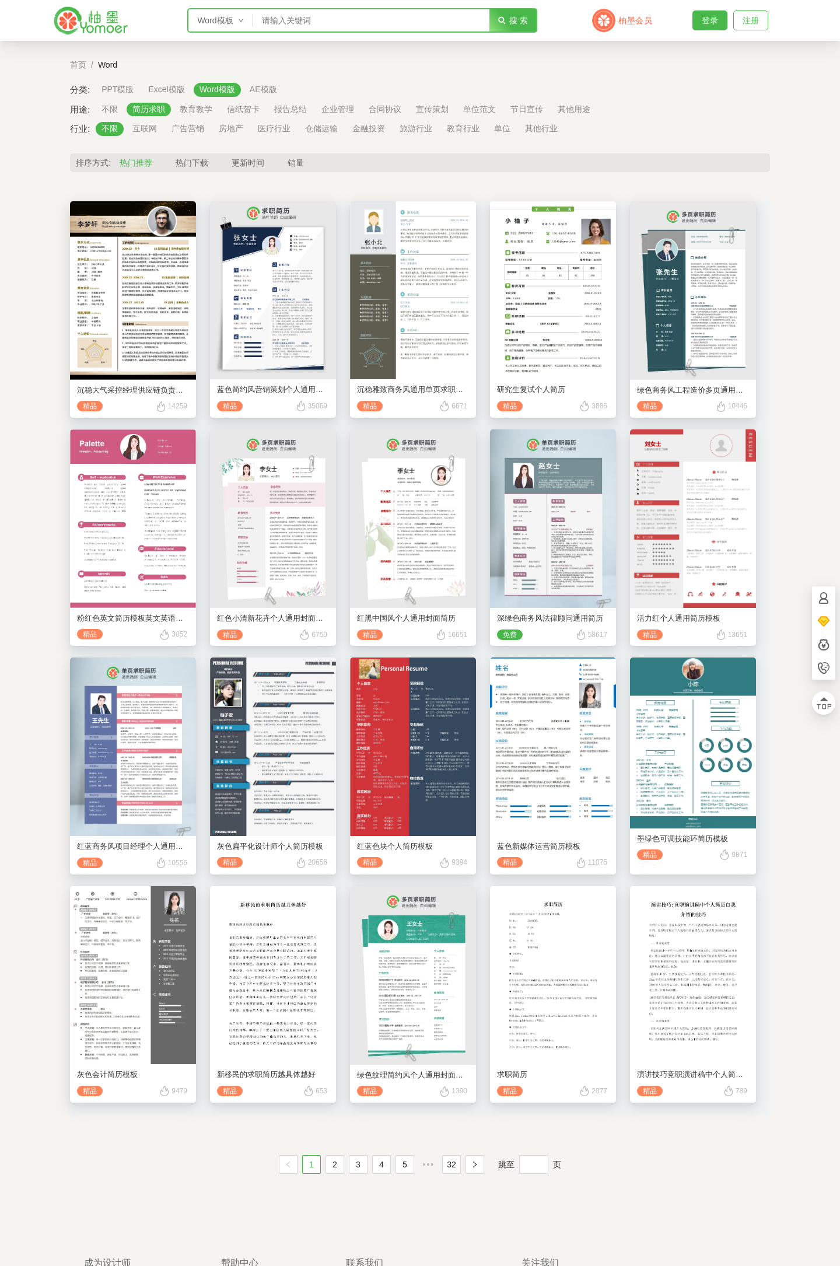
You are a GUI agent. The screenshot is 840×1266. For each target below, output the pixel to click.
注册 (751, 20)
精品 (90, 406)
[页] (533, 1164)
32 (451, 1164)
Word (107, 64)
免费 (510, 635)
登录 (710, 20)
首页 (78, 64)
